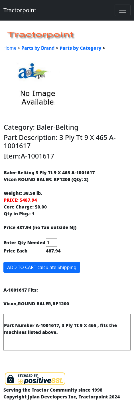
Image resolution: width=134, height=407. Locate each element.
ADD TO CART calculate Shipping (41, 267)
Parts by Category (80, 48)
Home (10, 48)
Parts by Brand (38, 48)
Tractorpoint (19, 10)
